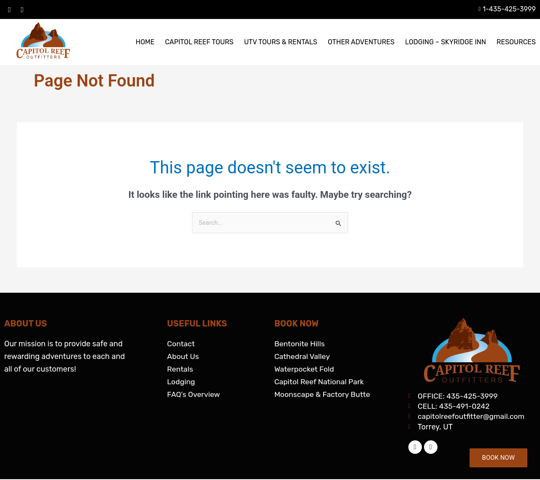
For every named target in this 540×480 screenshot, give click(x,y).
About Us (183, 356)
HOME (144, 42)
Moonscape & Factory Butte (323, 394)
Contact (181, 343)
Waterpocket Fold (304, 369)
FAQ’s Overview (194, 394)
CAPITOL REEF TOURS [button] (199, 42)
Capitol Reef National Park (320, 381)
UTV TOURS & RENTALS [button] (280, 42)
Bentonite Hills (300, 343)
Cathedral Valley (302, 356)
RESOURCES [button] (516, 42)
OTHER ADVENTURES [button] (361, 42)
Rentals (180, 369)
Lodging (181, 381)
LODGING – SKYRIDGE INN (445, 42)
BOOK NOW (498, 457)
